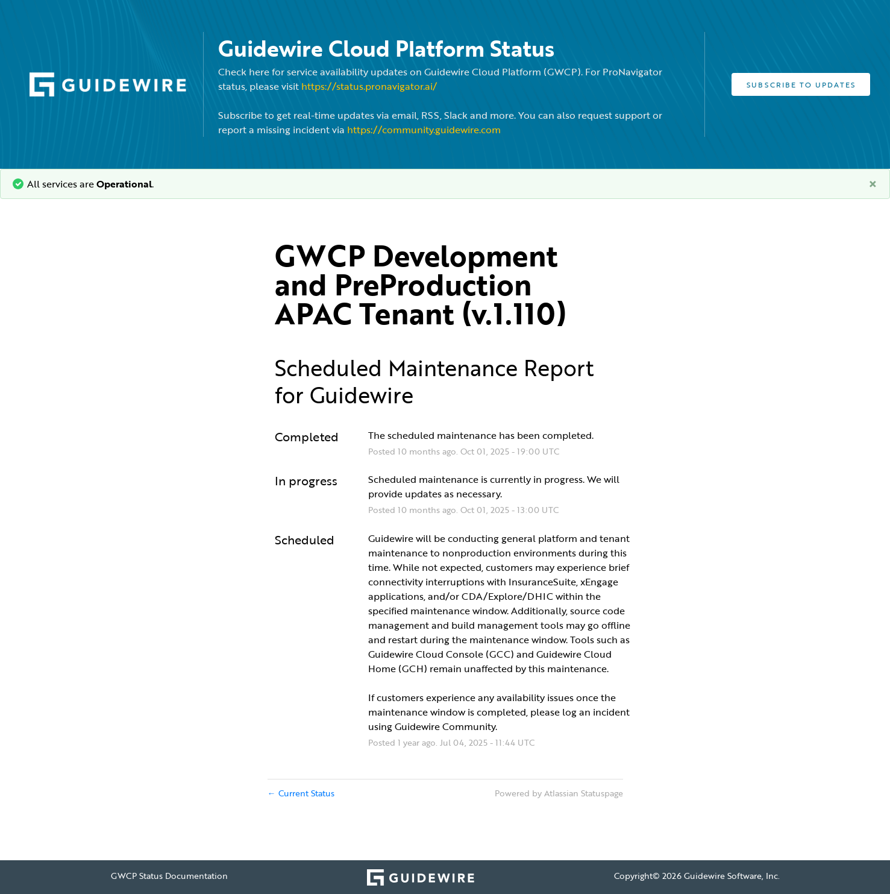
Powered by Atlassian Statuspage (559, 793)
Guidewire (361, 395)
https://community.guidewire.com (424, 129)
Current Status (301, 793)
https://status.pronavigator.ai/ (369, 86)
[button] (801, 84)
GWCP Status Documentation (169, 875)
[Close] (872, 183)
